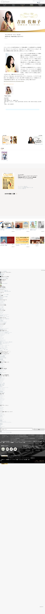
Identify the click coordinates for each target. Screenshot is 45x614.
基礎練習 (1, 391)
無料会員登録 (27, 450)
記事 (1, 431)
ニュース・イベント (17, 441)
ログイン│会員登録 (3, 271)
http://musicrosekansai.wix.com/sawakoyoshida (14, 81)
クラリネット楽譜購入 (10, 442)
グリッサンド (2, 388)
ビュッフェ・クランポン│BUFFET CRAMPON (18, 435)
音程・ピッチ (2, 377)
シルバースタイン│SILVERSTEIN (29, 438)
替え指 (1, 386)
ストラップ (2, 400)
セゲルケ (1, 410)
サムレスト (2, 404)
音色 (1, 376)
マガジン (13, 5)
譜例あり (1, 424)
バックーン (2, 409)
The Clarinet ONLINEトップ (6, 441)
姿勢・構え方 (2, 384)
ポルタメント (2, 390)
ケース (1, 401)
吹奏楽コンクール (3, 421)
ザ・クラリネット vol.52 (4, 160)
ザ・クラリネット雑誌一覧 (22, 186)
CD (0, 425)
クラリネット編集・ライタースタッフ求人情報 (19, 459)
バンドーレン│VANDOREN (15, 438)
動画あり (1, 423)
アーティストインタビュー (27, 441)
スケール (1, 381)
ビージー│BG (40, 438)
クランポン (2, 407)
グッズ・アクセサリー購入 (20, 442)
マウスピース (2, 395)
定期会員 (31, 5)
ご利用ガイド (3, 459)
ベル (1, 403)
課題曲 (1, 420)
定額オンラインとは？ (4, 277)
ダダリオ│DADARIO (13, 439)
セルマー (1, 408)
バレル (1, 402)
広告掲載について (8, 459)
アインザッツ (2, 389)
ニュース (4, 5)
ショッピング (22, 5)
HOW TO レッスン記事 (37, 441)
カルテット (2, 413)
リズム (1, 382)
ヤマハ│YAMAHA (31, 435)
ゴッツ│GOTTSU (22, 439)
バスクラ (1, 412)
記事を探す (40, 5)
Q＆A (1, 427)
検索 (37, 429)
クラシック (2, 419)
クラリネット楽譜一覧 (22, 188)
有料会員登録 (37, 450)
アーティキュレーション (4, 387)
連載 (3, 442)
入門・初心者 (2, 392)
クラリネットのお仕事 (34, 244)
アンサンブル (2, 414)
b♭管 (1, 394)
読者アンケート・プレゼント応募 (5, 432)
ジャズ (1, 418)
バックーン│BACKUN (39, 436)
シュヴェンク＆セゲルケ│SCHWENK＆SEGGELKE (19, 436)
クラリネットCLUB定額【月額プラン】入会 (25, 187)
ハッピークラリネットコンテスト (5, 422)
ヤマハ (1, 406)
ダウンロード (2, 426)
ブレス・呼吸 (2, 383)
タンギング (2, 380)
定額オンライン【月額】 (4, 278)
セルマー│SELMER (39, 435)
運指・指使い (2, 385)
